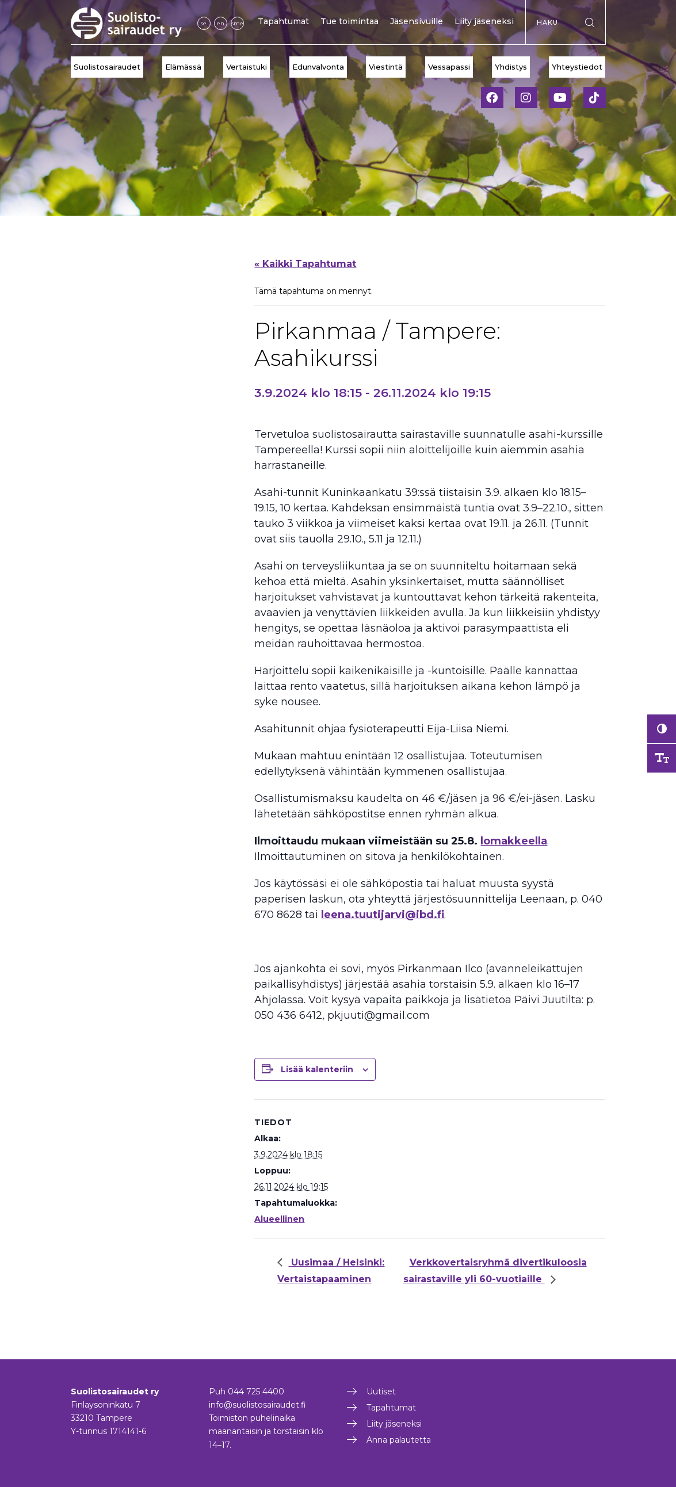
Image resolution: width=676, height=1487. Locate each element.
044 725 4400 (256, 1391)
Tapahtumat (283, 21)
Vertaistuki (246, 66)
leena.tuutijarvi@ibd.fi (382, 914)
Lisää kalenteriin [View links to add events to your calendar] (317, 1069)
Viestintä (386, 66)
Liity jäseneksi (484, 21)
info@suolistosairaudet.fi (257, 1405)
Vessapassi (449, 66)
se (204, 23)
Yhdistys (511, 66)
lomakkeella (513, 841)
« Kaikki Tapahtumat (305, 263)
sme (237, 23)
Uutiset (381, 1391)
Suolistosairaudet (107, 66)
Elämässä (183, 66)
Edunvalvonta (318, 66)
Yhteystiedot (577, 66)
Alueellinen (279, 1219)
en (220, 23)
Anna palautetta (398, 1440)
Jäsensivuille (416, 21)
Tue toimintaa (349, 21)
